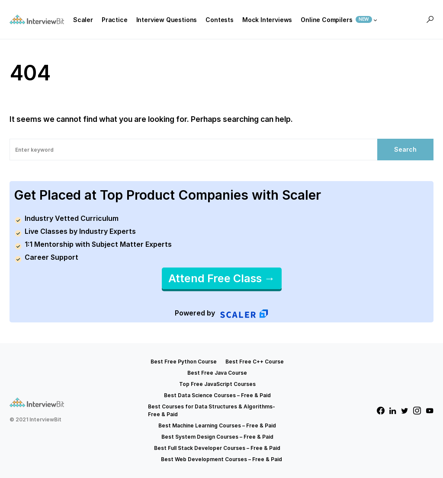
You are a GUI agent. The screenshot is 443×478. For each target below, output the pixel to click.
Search (405, 149)
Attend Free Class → (221, 278)
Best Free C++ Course (254, 361)
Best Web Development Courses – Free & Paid (221, 459)
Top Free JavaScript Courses (217, 384)
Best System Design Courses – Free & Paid (217, 436)
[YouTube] (429, 410)
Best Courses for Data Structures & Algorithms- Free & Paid (211, 410)
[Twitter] (404, 410)
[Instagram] (417, 410)
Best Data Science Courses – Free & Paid (217, 395)
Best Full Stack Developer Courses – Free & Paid (217, 448)
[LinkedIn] (392, 410)
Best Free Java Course (217, 373)
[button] (430, 19)
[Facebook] (381, 410)
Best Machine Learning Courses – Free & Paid (217, 425)
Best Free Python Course (184, 361)
